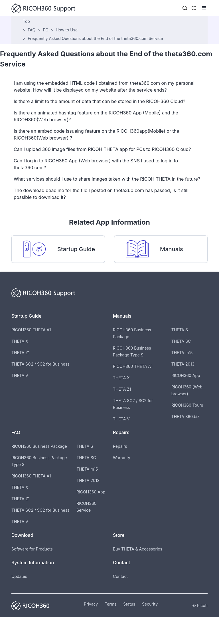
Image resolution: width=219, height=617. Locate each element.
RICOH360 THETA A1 (31, 329)
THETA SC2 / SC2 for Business (40, 364)
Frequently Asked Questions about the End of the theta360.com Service (95, 38)
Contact (120, 576)
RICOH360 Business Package (39, 446)
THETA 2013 (182, 364)
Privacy (91, 604)
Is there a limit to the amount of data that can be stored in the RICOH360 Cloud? (99, 101)
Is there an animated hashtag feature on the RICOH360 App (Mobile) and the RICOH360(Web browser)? (96, 116)
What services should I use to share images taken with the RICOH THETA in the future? (107, 179)
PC (45, 29)
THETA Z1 (20, 352)
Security (150, 604)
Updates (19, 576)
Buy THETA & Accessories (137, 549)
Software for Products (32, 549)
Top (26, 21)
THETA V (19, 375)
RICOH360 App (185, 375)
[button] (184, 8)
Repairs (120, 446)
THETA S (179, 329)
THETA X (19, 341)
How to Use (67, 29)
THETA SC (181, 341)
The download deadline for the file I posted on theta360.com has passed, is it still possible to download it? (101, 193)
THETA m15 (182, 352)
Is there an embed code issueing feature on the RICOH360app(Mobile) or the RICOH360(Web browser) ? (96, 134)
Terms (110, 604)
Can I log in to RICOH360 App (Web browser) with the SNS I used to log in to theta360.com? (96, 164)
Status (129, 604)
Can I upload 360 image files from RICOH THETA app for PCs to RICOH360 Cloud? (102, 149)
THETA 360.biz (185, 416)
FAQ (31, 29)
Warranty (121, 457)
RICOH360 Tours (187, 405)
